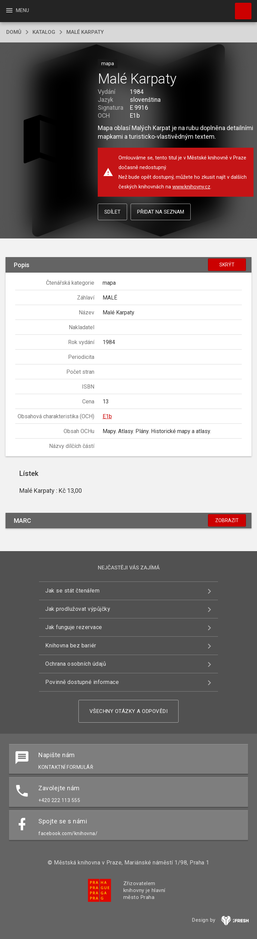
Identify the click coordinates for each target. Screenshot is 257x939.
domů (13, 32)
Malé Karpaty (85, 32)
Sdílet (112, 212)
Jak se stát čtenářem (72, 590)
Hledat (240, 7)
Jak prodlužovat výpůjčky (77, 609)
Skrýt (227, 264)
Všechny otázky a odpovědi (128, 711)
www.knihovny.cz (191, 187)
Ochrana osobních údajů (75, 664)
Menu (17, 10)
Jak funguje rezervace (73, 627)
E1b (107, 416)
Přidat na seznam (160, 212)
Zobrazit (227, 520)
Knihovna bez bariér (70, 645)
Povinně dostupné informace (82, 682)
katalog (43, 32)
